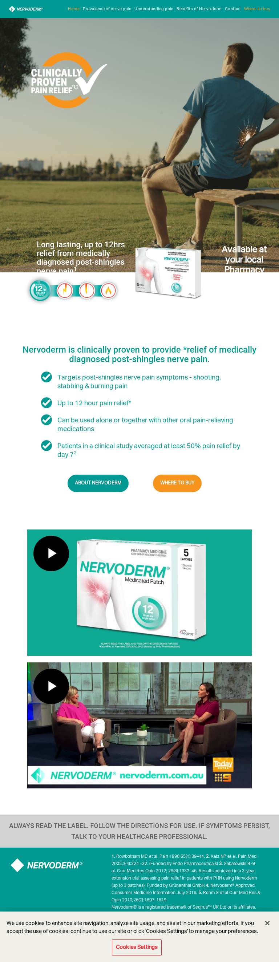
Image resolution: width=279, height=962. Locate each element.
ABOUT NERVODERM (98, 483)
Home (74, 9)
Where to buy (257, 9)
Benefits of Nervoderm (199, 9)
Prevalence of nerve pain (107, 9)
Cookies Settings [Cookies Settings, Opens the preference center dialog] (137, 947)
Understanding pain (153, 9)
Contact (233, 9)
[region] (139, 937)
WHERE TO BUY (177, 483)
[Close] (267, 923)
